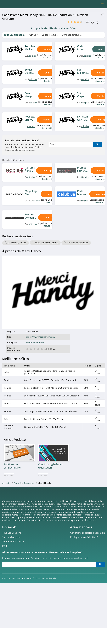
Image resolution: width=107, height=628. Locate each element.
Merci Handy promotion (78, 242)
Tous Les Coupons (11, 461)
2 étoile (65, 275)
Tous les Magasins (11, 465)
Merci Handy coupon (17, 242)
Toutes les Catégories (13, 469)
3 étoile (69, 275)
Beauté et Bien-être (51, 57)
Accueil (5, 411)
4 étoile (73, 275)
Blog (4, 474)
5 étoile (76, 275)
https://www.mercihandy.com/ (75, 263)
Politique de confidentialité (84, 465)
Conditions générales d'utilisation (87, 461)
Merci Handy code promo (46, 242)
